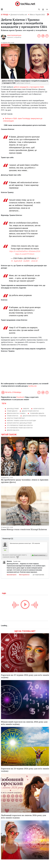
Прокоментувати (11, 574)
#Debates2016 (34, 251)
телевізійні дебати (37, 413)
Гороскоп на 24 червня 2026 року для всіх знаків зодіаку (25, 769)
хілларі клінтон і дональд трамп (19, 423)
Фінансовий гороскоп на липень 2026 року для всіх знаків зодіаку (24, 722)
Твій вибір (5, 45)
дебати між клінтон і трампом (34, 416)
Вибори (26, 408)
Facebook (20, 397)
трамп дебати (12, 411)
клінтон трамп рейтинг (16, 418)
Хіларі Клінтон (38, 408)
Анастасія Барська (14, 35)
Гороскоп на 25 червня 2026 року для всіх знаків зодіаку (25, 676)
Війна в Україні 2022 (37, 15)
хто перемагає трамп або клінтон (20, 425)
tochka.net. (32, 386)
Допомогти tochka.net (18, 15)
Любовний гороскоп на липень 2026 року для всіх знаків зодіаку (23, 816)
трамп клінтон (12, 416)
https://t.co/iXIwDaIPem (18, 251)
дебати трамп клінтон (30, 411)
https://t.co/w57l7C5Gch (24, 254)
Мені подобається (24, 574)
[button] (43, 9)
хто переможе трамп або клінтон (20, 428)
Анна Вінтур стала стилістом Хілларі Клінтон (24, 529)
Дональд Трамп (13, 408)
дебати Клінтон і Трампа (16, 413)
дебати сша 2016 (13, 430)
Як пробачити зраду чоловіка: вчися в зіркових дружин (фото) (24, 480)
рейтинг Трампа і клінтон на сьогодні (21, 420)
